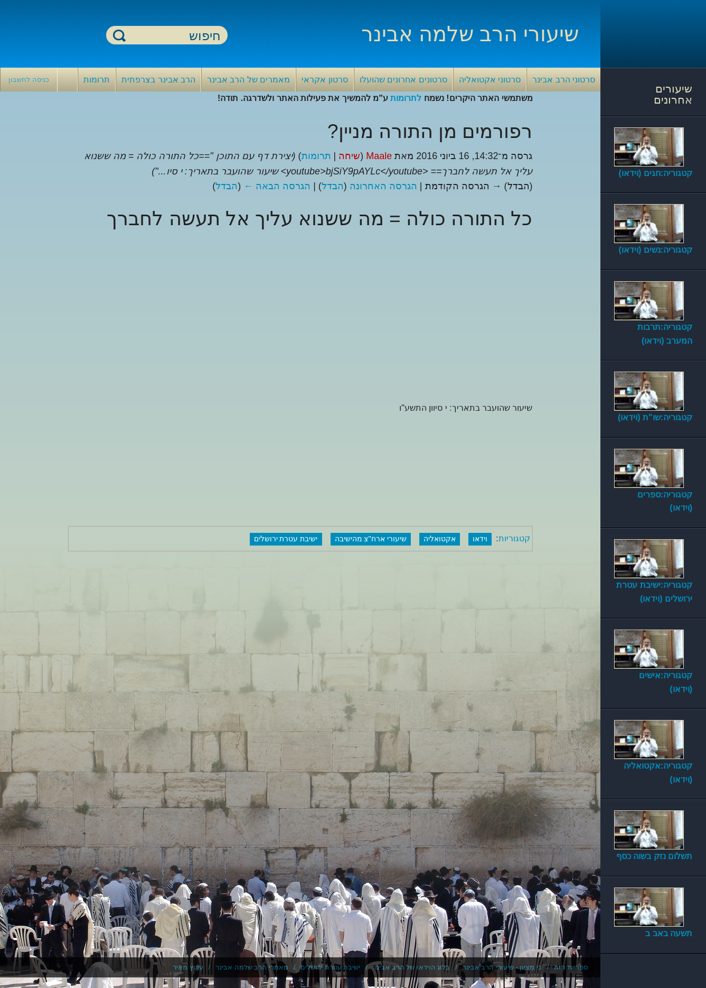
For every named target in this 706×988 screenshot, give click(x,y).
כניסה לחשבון (28, 80)
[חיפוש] (173, 36)
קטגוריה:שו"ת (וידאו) (655, 417)
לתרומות (405, 98)
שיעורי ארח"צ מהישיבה (371, 538)
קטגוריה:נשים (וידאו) (655, 249)
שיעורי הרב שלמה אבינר (470, 33)
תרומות (96, 79)
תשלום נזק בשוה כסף (654, 856)
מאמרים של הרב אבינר (248, 79)
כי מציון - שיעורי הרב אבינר (502, 967)
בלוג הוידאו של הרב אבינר (411, 967)
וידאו (480, 538)
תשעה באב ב (668, 933)
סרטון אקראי (324, 79)
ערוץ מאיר (188, 967)
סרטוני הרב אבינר (563, 79)
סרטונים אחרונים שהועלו (403, 79)
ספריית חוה (571, 967)
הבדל (333, 186)
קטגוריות (514, 538)
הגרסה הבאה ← (276, 186)
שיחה (349, 156)
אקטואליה (439, 538)
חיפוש (119, 35)
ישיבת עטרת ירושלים (286, 538)
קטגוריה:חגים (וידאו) (655, 173)
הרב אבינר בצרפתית (158, 79)
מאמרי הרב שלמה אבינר (251, 967)
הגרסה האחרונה (383, 186)
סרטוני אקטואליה (490, 79)
